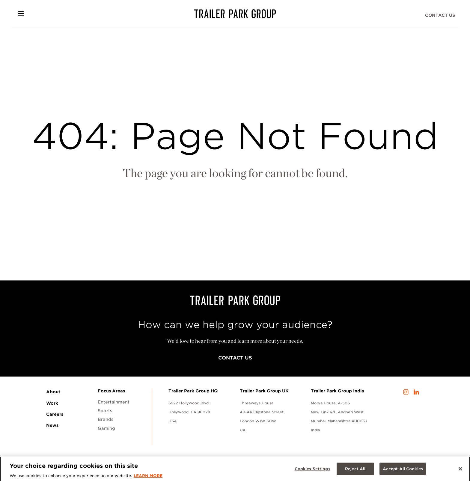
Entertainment (113, 402)
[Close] (460, 470)
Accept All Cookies (403, 470)
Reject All (355, 470)
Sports (105, 410)
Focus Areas (111, 391)
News (52, 425)
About (53, 391)
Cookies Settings (312, 470)
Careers (54, 414)
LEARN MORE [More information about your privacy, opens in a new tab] (148, 477)
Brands (105, 419)
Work (52, 403)
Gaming (106, 428)
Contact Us (440, 15)
